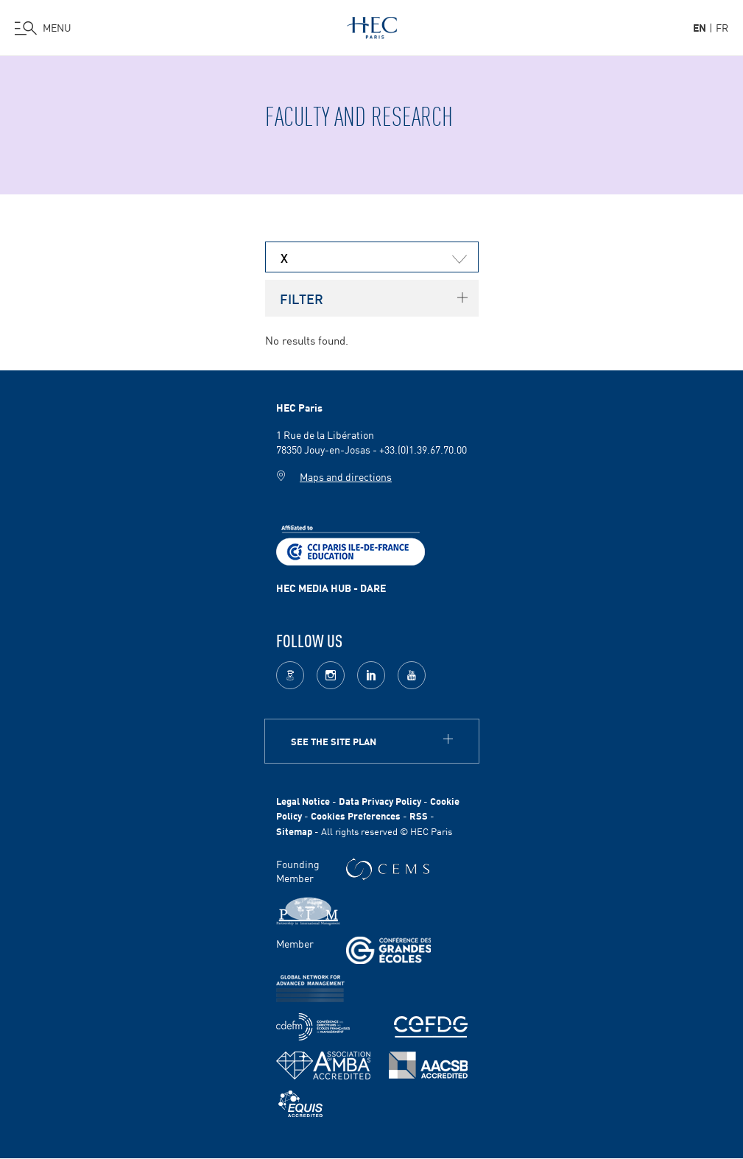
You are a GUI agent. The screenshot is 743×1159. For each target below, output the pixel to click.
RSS (418, 815)
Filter (301, 298)
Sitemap (294, 831)
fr (722, 27)
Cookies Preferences (356, 815)
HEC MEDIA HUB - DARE (331, 587)
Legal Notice (303, 801)
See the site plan (333, 741)
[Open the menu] (43, 27)
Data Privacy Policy (380, 801)
